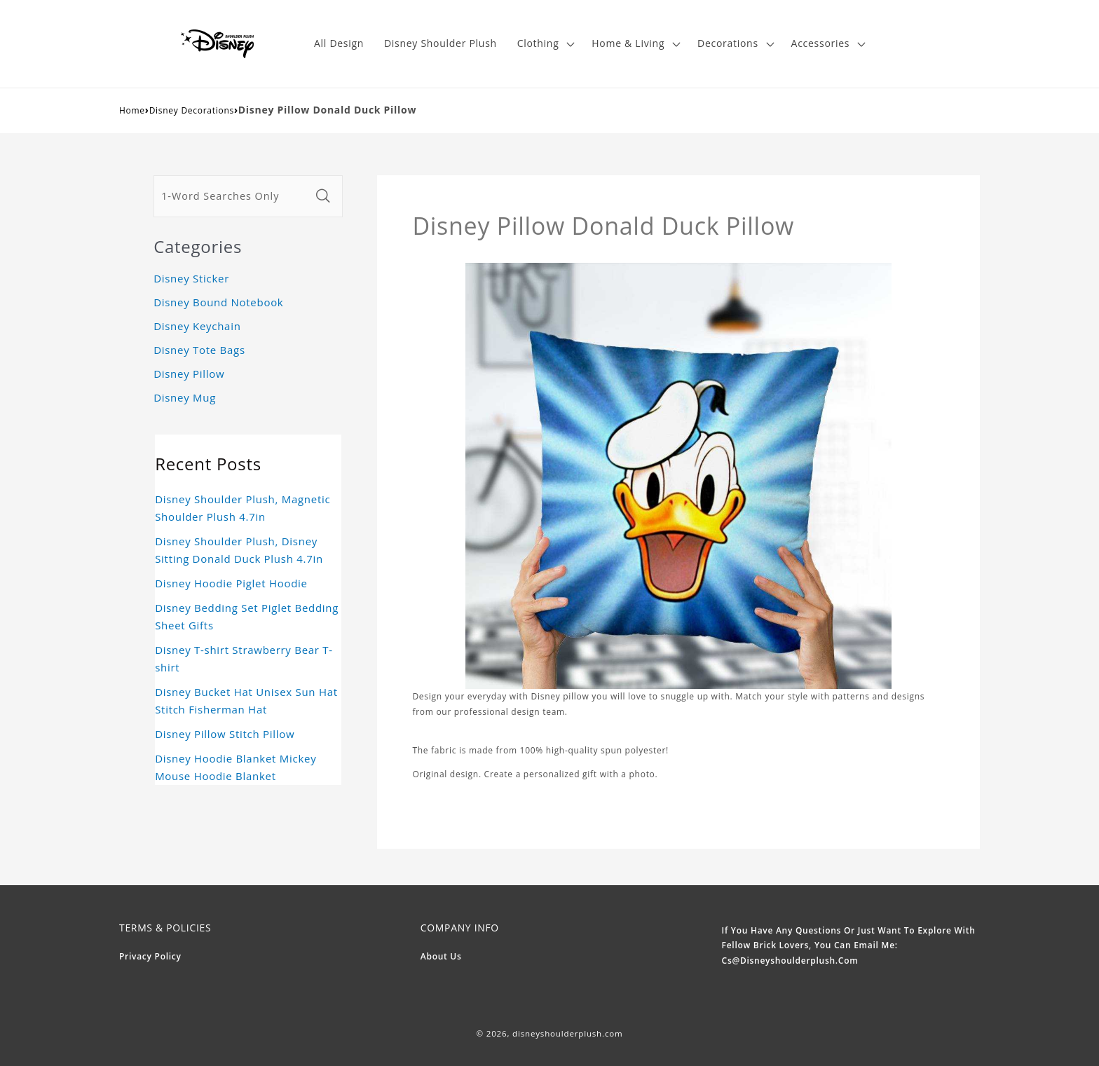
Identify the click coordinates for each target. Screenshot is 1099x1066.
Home (132, 110)
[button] (544, 43)
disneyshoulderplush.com (567, 1033)
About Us (441, 956)
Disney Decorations (191, 110)
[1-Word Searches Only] (232, 196)
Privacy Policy (150, 956)
